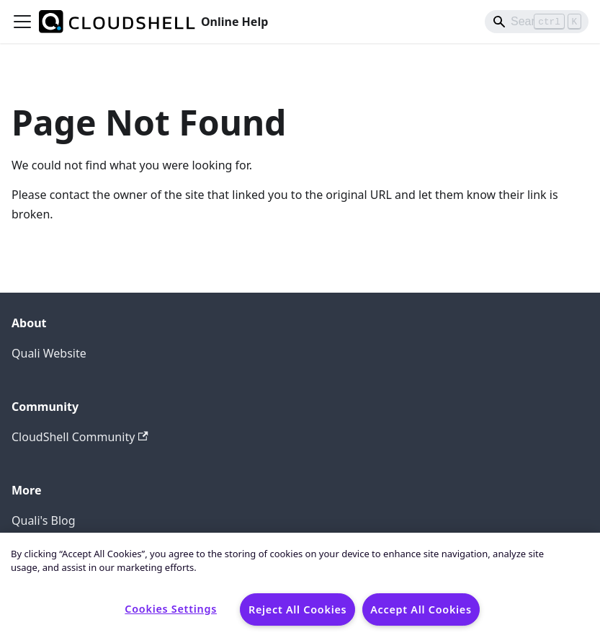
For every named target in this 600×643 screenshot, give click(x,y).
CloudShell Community (80, 437)
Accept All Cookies (421, 609)
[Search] (536, 21)
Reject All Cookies (297, 609)
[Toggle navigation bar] (22, 21)
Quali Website (49, 353)
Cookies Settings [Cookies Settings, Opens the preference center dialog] (171, 609)
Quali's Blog (44, 520)
